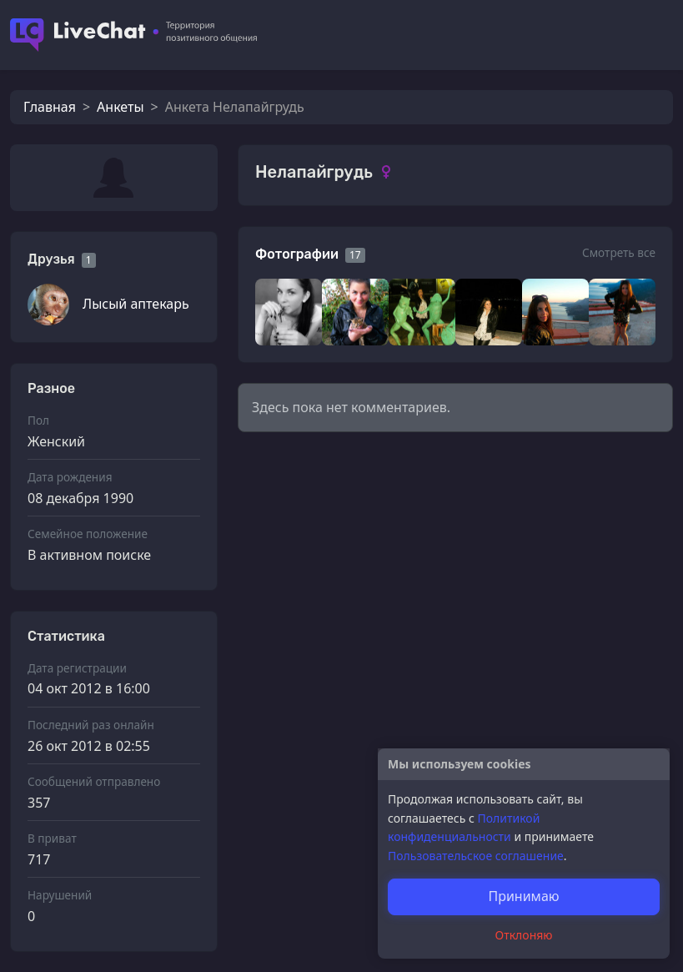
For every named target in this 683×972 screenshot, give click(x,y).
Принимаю (523, 896)
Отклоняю (524, 935)
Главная (49, 107)
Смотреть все (618, 252)
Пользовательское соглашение (476, 856)
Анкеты (120, 107)
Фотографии (297, 254)
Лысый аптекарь (136, 304)
